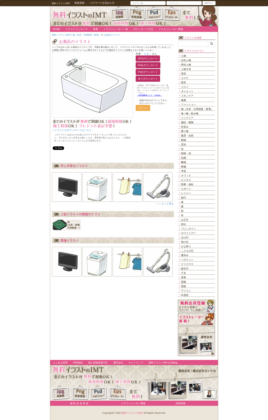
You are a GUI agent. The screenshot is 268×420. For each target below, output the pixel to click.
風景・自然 (187, 135)
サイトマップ (135, 362)
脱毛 (183, 82)
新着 (95, 29)
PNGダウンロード (148, 65)
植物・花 (186, 153)
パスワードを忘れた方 (102, 2)
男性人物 (186, 64)
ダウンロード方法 (143, 29)
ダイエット (187, 91)
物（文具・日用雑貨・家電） (197, 109)
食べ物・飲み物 (189, 113)
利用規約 (78, 362)
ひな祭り (186, 246)
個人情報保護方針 (98, 362)
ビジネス (186, 179)
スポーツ (186, 188)
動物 (183, 140)
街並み (185, 126)
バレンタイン (188, 228)
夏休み (185, 255)
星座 (183, 277)
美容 (183, 73)
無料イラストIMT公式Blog (163, 362)
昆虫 (183, 144)
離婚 (183, 162)
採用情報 (180, 403)
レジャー (186, 193)
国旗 (183, 281)
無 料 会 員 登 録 (78, 403)
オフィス (186, 175)
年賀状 (185, 295)
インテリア (187, 117)
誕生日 (185, 268)
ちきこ (147, 53)
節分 (183, 224)
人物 (183, 55)
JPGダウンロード (148, 58)
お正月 (185, 219)
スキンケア (187, 95)
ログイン (209, 3)
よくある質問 (60, 362)
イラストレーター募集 (170, 29)
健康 (183, 100)
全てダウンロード (148, 78)
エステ (185, 78)
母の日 (185, 241)
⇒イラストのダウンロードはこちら (72, 130)
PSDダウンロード (148, 72)
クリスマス (187, 264)
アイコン (186, 290)
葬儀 (183, 166)
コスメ (185, 86)
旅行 (183, 197)
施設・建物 (187, 122)
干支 (183, 272)
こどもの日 (187, 250)
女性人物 (186, 60)
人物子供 (186, 69)
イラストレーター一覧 (115, 29)
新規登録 (79, 2)
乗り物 (185, 131)
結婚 (183, 157)
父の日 (185, 237)
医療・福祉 (187, 184)
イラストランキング (77, 29)
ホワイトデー (188, 233)
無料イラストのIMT (132, 412)
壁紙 (183, 286)
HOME (56, 29)
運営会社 (118, 362)
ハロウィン (187, 259)
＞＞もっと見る (165, 203)
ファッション (188, 104)
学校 (183, 171)
